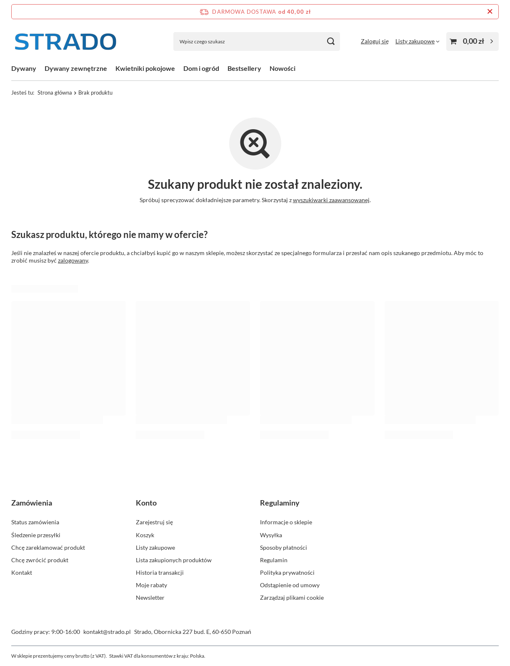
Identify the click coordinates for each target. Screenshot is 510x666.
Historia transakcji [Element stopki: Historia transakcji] (160, 572)
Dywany (23, 68)
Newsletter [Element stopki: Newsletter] (150, 597)
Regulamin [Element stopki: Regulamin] (274, 559)
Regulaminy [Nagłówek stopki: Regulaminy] (280, 502)
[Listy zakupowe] (417, 41)
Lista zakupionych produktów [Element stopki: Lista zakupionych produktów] (174, 559)
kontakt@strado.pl (107, 631)
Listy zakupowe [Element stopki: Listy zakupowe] (155, 547)
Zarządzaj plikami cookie (292, 597)
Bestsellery (244, 68)
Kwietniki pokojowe (145, 68)
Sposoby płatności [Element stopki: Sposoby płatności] (283, 547)
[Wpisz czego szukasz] (256, 41)
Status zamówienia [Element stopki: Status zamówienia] (35, 522)
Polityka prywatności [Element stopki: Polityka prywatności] (287, 572)
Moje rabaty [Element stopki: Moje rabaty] (151, 584)
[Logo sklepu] (65, 41)
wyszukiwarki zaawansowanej (331, 199)
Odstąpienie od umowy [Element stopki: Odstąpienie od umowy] (290, 584)
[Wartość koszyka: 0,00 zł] (472, 41)
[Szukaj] (330, 41)
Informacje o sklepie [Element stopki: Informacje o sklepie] (286, 522)
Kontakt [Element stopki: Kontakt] (21, 572)
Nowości (282, 68)
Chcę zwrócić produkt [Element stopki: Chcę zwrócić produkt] (39, 559)
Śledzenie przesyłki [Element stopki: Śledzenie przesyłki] (35, 534)
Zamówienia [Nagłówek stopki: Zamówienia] (31, 502)
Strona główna (55, 92)
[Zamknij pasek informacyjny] (490, 12)
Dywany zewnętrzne (76, 68)
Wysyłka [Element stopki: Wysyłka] (271, 534)
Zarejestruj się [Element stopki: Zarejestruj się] (154, 522)
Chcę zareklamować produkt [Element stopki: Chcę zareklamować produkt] (48, 547)
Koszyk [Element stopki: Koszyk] (145, 534)
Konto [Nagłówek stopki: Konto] (146, 502)
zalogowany (73, 260)
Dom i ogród (201, 68)
